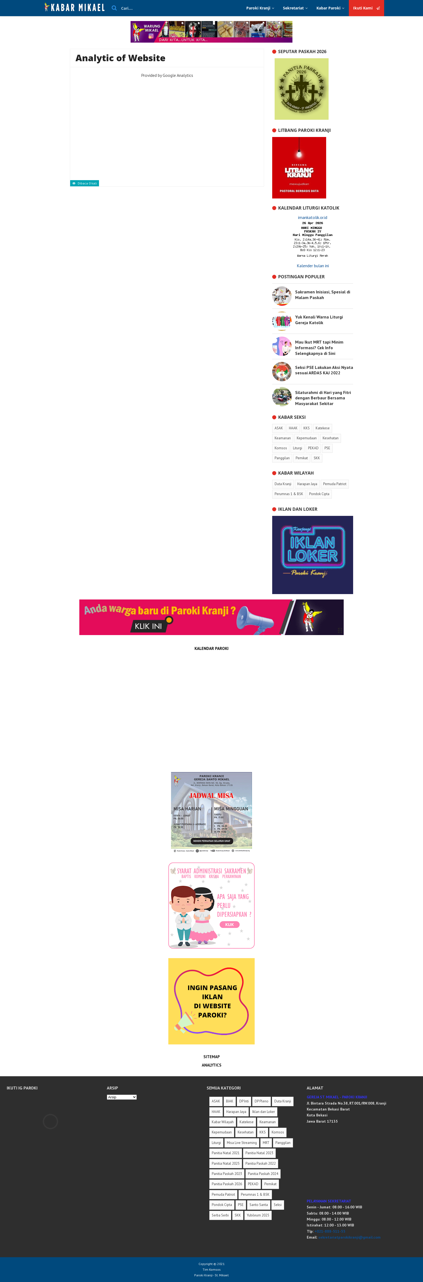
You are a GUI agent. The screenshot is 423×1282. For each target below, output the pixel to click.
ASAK (216, 1101)
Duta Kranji (282, 1101)
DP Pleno (261, 1101)
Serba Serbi (220, 1215)
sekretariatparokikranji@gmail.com (349, 1237)
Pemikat (270, 1184)
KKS (263, 1132)
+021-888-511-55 (330, 1231)
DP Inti (244, 1101)
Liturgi (216, 1142)
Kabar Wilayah (223, 1122)
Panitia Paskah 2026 (227, 1184)
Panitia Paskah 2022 (260, 1163)
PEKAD (253, 1184)
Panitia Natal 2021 (226, 1153)
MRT (266, 1142)
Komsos (278, 1132)
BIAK (229, 1101)
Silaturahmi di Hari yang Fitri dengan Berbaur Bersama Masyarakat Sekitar (323, 398)
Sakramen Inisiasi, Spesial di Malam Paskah (322, 294)
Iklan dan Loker (263, 1111)
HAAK (216, 1111)
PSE (241, 1204)
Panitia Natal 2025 (226, 1163)
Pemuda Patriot (223, 1194)
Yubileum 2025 (258, 1215)
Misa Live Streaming (242, 1142)
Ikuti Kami (366, 8)
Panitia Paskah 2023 (227, 1173)
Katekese (247, 1122)
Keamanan (268, 1122)
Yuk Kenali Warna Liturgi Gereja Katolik (319, 319)
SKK (238, 1215)
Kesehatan (246, 1132)
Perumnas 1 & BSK (255, 1194)
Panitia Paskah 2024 (263, 1173)
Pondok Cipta (222, 1204)
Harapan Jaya (236, 1111)
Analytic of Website (120, 58)
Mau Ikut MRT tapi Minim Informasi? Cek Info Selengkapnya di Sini (319, 347)
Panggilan (283, 1142)
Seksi (278, 1204)
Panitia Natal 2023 (259, 1153)
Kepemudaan (222, 1132)
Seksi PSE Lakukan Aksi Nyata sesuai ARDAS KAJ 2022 (324, 370)
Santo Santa (259, 1204)
